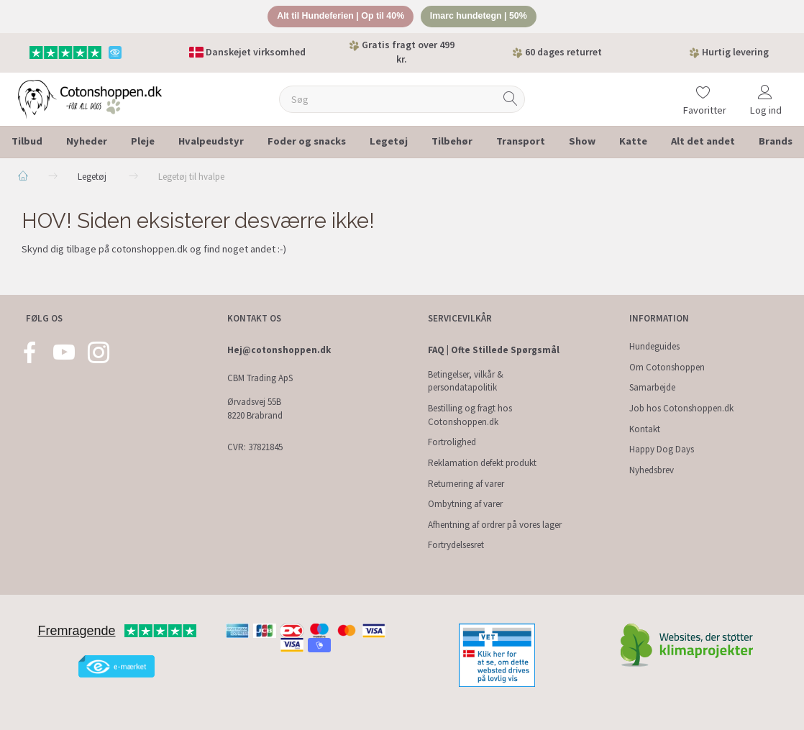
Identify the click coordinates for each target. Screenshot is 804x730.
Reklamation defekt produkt (482, 463)
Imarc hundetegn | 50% (482, 17)
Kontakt (644, 429)
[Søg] (510, 100)
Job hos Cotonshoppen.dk (681, 408)
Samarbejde (652, 388)
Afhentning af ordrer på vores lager (495, 525)
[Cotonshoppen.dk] (90, 98)
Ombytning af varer (465, 504)
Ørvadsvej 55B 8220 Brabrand (255, 409)
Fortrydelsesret (456, 545)
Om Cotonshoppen (667, 367)
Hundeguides (654, 346)
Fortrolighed (452, 443)
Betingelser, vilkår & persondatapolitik (465, 381)
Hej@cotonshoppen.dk (279, 350)
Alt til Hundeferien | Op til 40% (337, 17)
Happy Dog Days (661, 450)
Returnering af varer (466, 484)
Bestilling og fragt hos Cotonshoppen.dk (470, 415)
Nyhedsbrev (651, 470)
